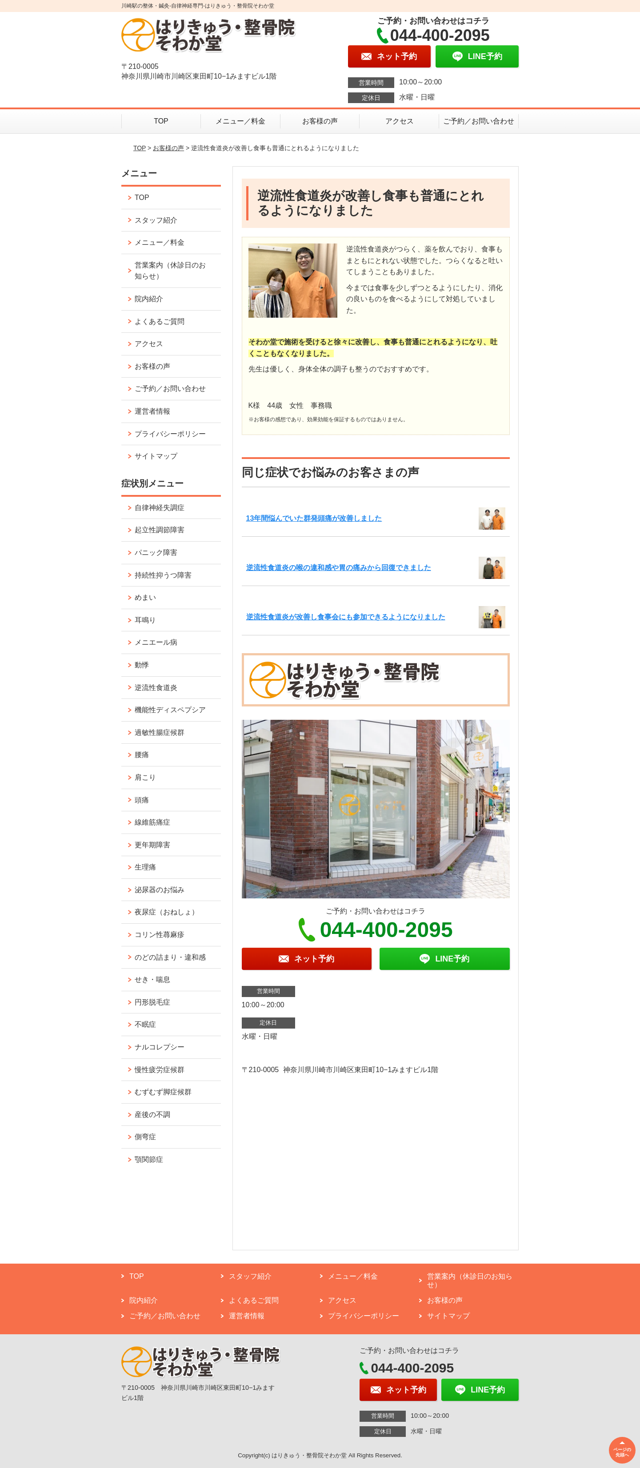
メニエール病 (156, 642)
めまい (145, 597)
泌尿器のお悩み (159, 890)
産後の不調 (152, 1114)
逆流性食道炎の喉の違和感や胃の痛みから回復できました (338, 567)
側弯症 (145, 1137)
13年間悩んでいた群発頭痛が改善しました (314, 518)
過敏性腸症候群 (159, 732)
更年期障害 (152, 845)
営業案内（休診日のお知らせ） (170, 270)
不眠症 (145, 1024)
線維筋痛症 (152, 822)
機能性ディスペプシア (170, 710)
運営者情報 (152, 411)
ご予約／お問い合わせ (478, 121)
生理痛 (145, 867)
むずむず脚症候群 (163, 1092)
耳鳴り (145, 620)
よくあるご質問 (159, 321)
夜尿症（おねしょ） (167, 912)
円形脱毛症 (152, 1002)
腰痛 (142, 754)
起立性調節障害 (159, 530)
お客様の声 (320, 121)
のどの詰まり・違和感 (170, 957)
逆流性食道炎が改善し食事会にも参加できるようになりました (345, 617)
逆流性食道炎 (156, 687)
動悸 (142, 665)
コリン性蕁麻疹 (159, 934)
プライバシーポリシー (170, 434)
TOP (161, 121)
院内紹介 (149, 299)
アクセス (399, 121)
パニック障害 (156, 552)
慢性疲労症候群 (159, 1069)
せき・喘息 (152, 979)
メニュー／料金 (240, 121)
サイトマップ (156, 456)
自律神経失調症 (159, 507)
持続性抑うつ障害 (163, 575)
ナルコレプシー (159, 1047)
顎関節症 (149, 1159)
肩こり (145, 777)
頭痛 (142, 800)
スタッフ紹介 (156, 220)
